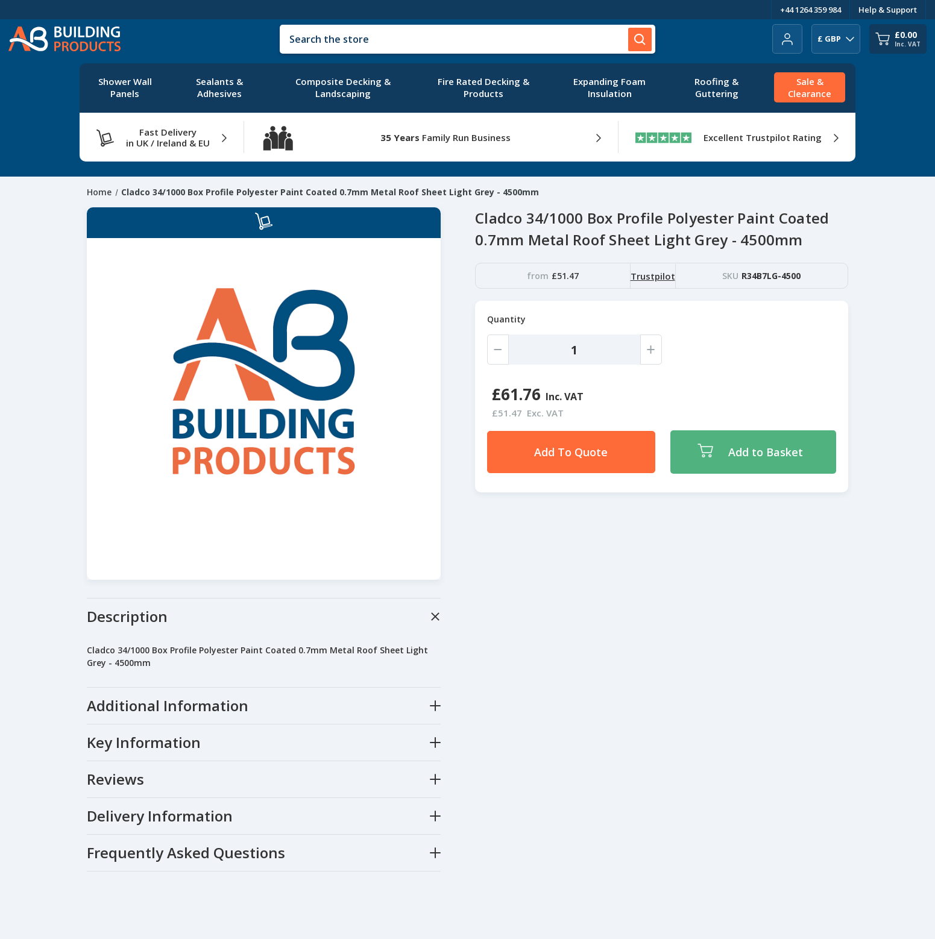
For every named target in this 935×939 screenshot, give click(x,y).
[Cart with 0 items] (898, 39)
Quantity (506, 319)
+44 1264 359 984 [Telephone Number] (810, 9)
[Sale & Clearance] (809, 88)
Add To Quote (571, 452)
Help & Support (887, 9)
